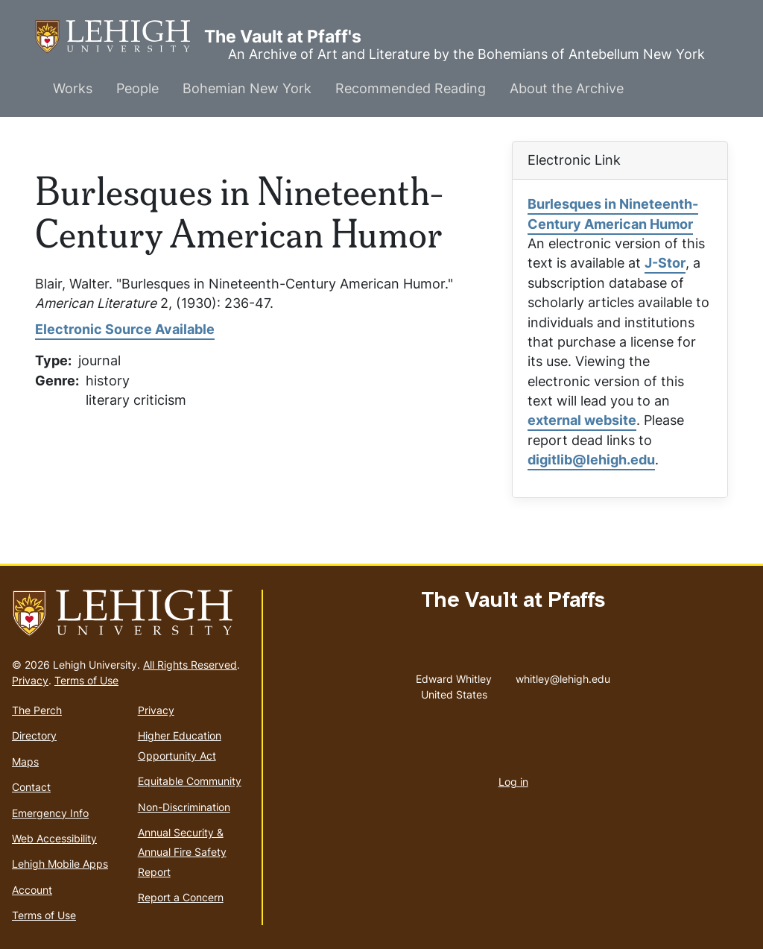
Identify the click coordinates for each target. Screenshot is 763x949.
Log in (513, 782)
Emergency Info (50, 813)
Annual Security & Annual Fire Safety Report (182, 852)
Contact (31, 787)
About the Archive (567, 88)
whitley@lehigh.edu (563, 675)
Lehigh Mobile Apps (60, 864)
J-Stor (665, 262)
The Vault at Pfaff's (119, 37)
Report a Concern (181, 897)
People (137, 88)
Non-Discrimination (184, 807)
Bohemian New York (247, 88)
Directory (34, 735)
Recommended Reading (410, 88)
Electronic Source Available (125, 329)
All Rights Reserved (190, 665)
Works (72, 88)
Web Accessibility (54, 838)
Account (32, 890)
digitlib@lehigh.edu (591, 459)
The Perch (37, 710)
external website (582, 420)
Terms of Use (86, 680)
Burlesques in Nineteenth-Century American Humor (613, 214)
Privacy (30, 680)
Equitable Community (189, 781)
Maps (25, 761)
